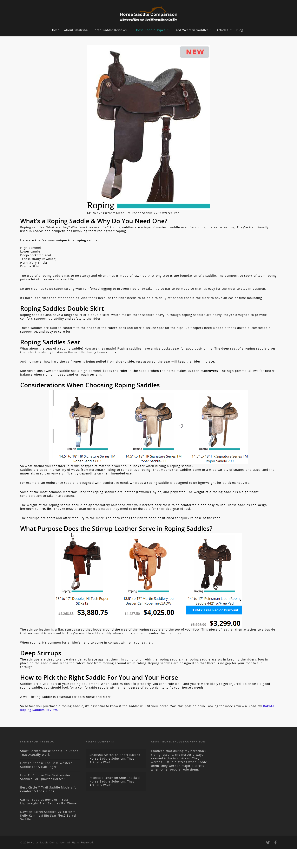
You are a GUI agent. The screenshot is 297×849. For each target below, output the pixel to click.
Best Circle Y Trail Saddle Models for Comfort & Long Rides (49, 789)
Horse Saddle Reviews (111, 30)
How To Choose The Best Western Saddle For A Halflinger (46, 765)
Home (55, 30)
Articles (224, 30)
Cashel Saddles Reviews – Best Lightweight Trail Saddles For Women (49, 801)
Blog (239, 30)
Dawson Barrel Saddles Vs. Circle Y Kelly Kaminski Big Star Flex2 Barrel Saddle (48, 815)
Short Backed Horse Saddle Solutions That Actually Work (49, 753)
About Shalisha (76, 30)
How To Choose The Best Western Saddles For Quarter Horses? (46, 777)
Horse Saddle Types (152, 30)
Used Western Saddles (192, 30)
